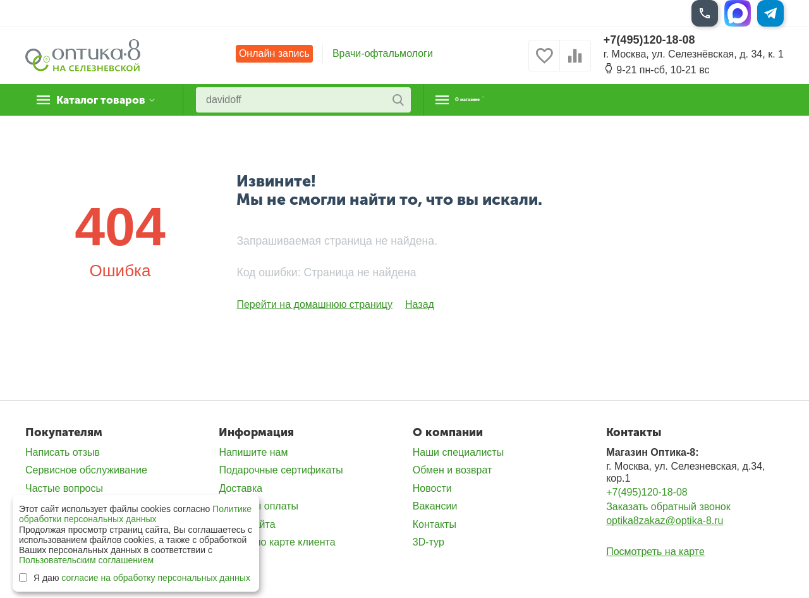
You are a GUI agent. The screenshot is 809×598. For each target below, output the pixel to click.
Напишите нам (253, 452)
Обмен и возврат (452, 470)
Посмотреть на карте (655, 551)
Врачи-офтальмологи (382, 53)
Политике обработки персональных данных (135, 514)
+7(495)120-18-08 (649, 40)
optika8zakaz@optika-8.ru (664, 520)
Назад (419, 304)
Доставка (240, 488)
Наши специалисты (458, 452)
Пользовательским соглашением (86, 560)
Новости (432, 488)
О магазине (487, 100)
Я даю (134, 578)
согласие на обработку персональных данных (155, 578)
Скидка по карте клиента (277, 542)
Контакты (434, 524)
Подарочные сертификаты (281, 470)
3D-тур (428, 542)
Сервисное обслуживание (86, 470)
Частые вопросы (64, 488)
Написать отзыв (62, 452)
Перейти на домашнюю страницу (314, 304)
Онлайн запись (274, 53)
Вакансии (435, 506)
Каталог (104, 100)
